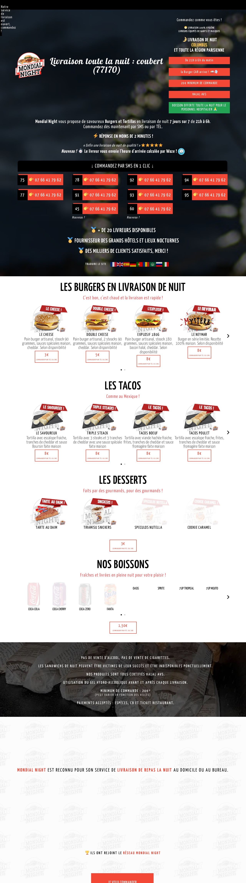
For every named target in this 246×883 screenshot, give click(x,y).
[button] (46, 334)
